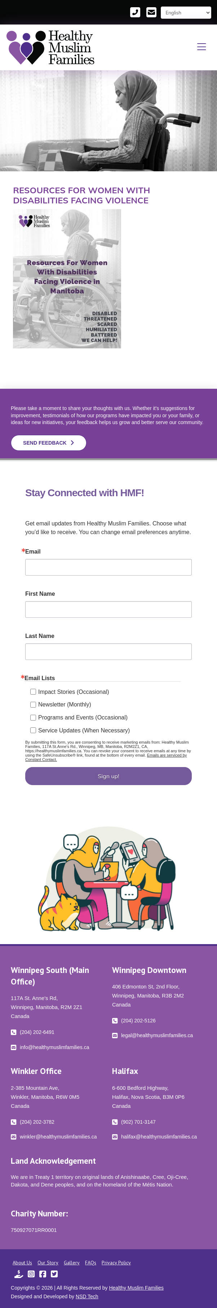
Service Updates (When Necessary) (84, 730)
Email (33, 552)
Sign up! (108, 776)
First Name (40, 594)
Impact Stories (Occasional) (73, 692)
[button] (201, 47)
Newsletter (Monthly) (64, 704)
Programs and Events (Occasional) (83, 717)
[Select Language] (186, 12)
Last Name (39, 636)
